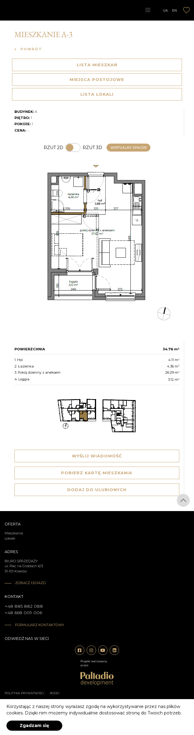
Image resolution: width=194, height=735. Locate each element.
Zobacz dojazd (30, 583)
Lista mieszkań (97, 64)
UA (165, 10)
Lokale (10, 538)
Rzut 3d (92, 147)
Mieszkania (14, 533)
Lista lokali (97, 94)
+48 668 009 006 (23, 612)
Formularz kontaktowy (39, 625)
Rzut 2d (53, 147)
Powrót (28, 49)
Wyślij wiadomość (97, 455)
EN (174, 10)
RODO (54, 693)
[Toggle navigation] (147, 10)
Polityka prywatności (24, 693)
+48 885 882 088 (24, 606)
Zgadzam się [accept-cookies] (34, 725)
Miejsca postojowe (97, 79)
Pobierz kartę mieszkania (96, 472)
